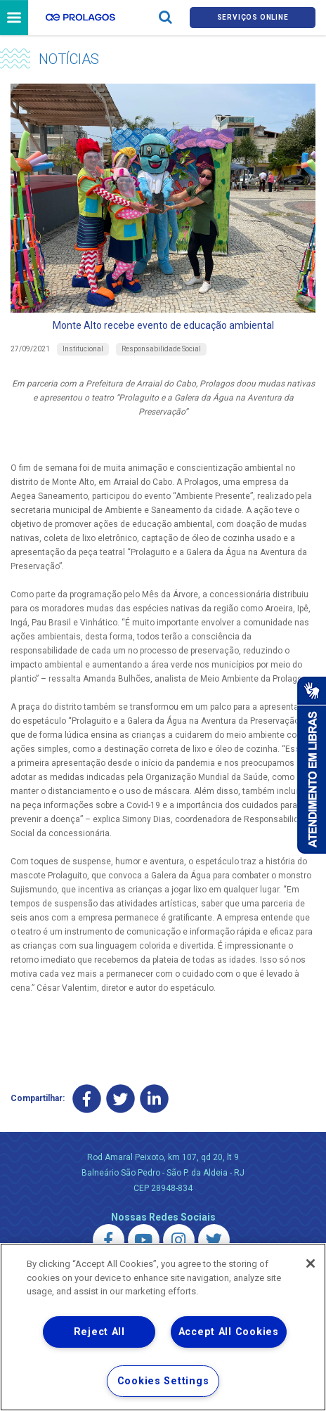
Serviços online (253, 17)
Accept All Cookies (228, 1332)
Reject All (99, 1332)
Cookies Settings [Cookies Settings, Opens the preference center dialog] (163, 1381)
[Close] (310, 1263)
